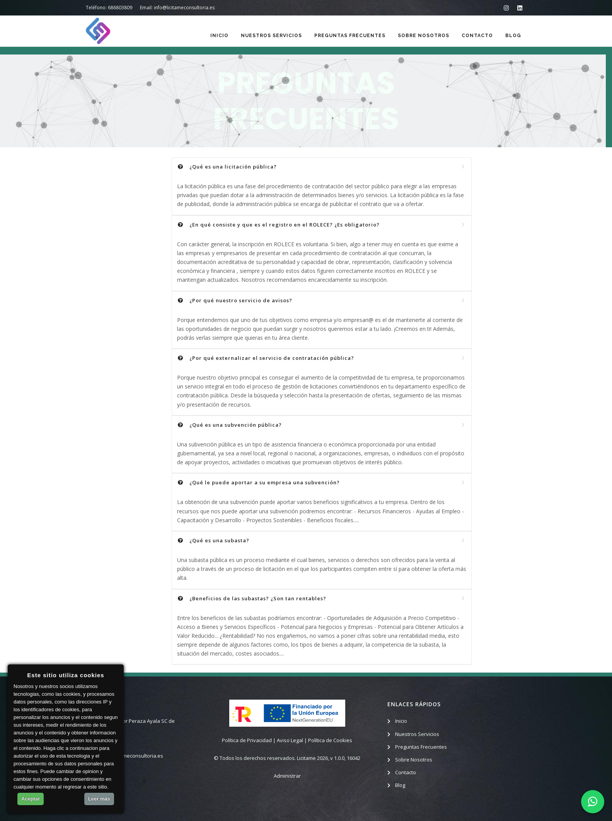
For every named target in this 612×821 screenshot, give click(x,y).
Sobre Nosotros (423, 35)
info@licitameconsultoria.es (130, 755)
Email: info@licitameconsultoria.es (177, 7)
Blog (513, 35)
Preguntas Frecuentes (349, 35)
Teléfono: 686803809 (109, 7)
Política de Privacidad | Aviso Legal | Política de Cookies (287, 740)
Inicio (219, 35)
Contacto (477, 35)
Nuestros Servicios (271, 35)
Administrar (287, 775)
